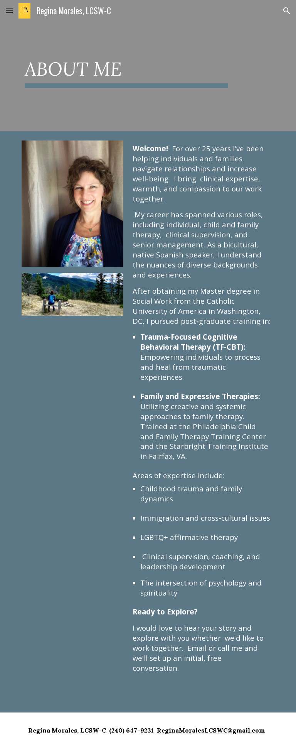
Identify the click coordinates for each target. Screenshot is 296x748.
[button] (9, 10)
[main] (126, 65)
